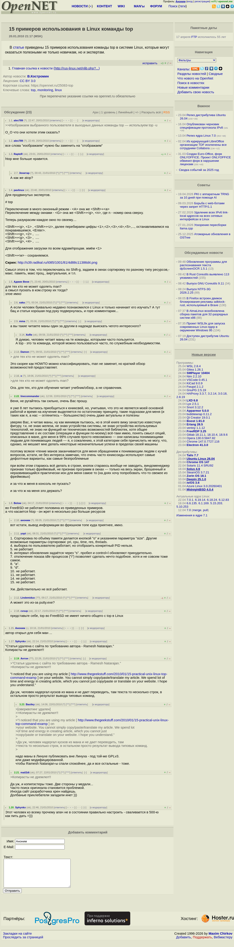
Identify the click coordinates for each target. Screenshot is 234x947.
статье (18, 47)
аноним (25, 520)
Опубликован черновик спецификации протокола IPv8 (201, 125)
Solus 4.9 (193, 469)
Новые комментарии (193, 87)
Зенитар (24, 173)
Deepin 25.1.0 (196, 479)
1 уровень (108, 112)
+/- (137, 112)
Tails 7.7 (193, 455)
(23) (29, 112)
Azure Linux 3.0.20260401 (204, 486)
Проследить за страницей (23, 942)
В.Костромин (38, 76)
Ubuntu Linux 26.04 (201, 458)
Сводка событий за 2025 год (199, 170)
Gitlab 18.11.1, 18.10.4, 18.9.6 (207, 434)
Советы (203, 185)
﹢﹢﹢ (66, 120)
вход (190, 1)
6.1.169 (203, 503)
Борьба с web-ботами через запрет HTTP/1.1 (202, 205)
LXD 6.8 (192, 400)
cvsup (24, 611)
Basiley (30, 704)
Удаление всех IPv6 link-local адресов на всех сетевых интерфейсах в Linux (204, 216)
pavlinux (19, 190)
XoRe (29, 334)
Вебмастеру (223, 942)
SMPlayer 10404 (198, 373)
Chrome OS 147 (198, 462)
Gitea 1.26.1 (195, 369)
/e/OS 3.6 (193, 482)
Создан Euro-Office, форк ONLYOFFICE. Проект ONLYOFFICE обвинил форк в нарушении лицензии (205, 159)
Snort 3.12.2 (195, 407)
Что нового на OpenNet (195, 78)
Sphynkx (20, 641)
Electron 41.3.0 (197, 445)
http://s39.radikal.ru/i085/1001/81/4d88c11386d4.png (57, 262)
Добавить (183, 942)
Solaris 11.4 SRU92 (200, 465)
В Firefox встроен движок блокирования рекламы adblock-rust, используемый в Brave (202, 302)
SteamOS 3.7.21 (198, 472)
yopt (23, 533)
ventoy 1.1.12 (196, 428)
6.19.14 (200, 499)
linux (58, 90)
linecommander (30, 396)
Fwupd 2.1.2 (195, 386)
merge (197, 510)
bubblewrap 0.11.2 (199, 414)
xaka (22, 302)
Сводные (216, 74)
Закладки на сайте (17, 939)
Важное (203, 106)
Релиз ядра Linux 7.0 (201, 135)
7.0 (189, 510)
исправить (150, 63)
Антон (24, 658)
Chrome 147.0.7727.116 (203, 441)
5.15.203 (216, 503)
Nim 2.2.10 (194, 376)
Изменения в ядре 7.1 (191, 515)
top (33, 90)
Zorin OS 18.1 (196, 475)
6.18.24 (212, 499)
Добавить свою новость (195, 92)
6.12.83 (224, 499)
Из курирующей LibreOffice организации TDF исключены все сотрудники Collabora (203, 145)
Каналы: (183, 69)
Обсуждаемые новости (203, 253)
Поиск (173, 6)
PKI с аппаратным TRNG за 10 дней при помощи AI (204, 195)
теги (182, 6)
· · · (74, 120)
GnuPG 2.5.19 (196, 390)
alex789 (18, 120)
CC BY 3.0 (27, 81)
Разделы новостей (191, 74)
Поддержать (202, 942)
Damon (25, 351)
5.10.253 (182, 506)
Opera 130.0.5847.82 (201, 438)
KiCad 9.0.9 (195, 383)
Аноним (20, 628)
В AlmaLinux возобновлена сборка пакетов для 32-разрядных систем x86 (204, 314)
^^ (61, 173)
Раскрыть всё (151, 112)
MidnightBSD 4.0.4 (200, 489)
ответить (55, 120)
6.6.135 (192, 503)
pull (205, 510)
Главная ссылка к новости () (56, 68)
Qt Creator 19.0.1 (198, 417)
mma (22, 321)
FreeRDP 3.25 (196, 431)
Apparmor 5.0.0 (198, 410)
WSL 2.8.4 (194, 366)
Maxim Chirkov (220, 939)
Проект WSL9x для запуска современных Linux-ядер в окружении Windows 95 (202, 327)
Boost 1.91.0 (196, 421)
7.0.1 (190, 499)
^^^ (66, 173)
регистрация (202, 1)
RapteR (18, 154)
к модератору (91, 120)
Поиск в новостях (190, 83)
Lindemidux (28, 597)
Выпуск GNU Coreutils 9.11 (205, 283)
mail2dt (25, 772)
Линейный (125, 112)
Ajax (96, 112)
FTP (194, 37)
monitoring (45, 90)
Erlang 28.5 (195, 424)
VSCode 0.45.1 (197, 380)
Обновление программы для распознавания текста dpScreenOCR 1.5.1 (203, 265)
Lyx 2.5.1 (193, 404)
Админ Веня (21, 281)
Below (17, 503)
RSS (166, 112)
